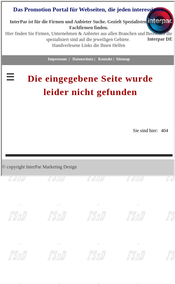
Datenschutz (83, 59)
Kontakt (105, 59)
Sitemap (123, 59)
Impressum (57, 59)
